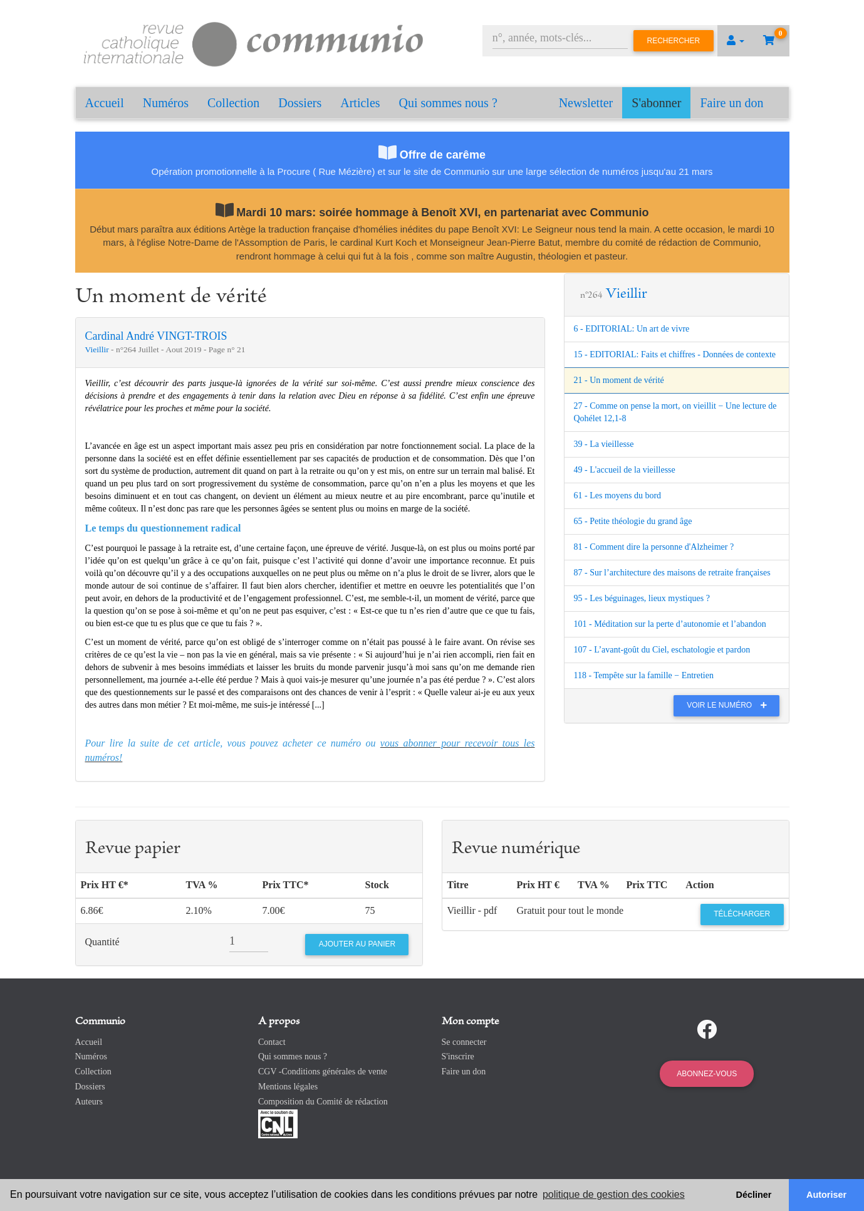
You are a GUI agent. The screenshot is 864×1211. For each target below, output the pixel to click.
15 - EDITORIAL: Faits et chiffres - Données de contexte (675, 354)
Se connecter (464, 1042)
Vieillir (98, 349)
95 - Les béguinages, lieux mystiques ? (642, 598)
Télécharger (742, 914)
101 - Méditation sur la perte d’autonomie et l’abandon (670, 624)
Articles (360, 103)
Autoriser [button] (826, 1195)
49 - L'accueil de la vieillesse (624, 469)
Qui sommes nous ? (448, 103)
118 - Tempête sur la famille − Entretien (644, 675)
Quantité (102, 941)
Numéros (166, 103)
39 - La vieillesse (604, 444)
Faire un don (731, 103)
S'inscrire (458, 1056)
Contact (272, 1042)
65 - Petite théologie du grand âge (633, 521)
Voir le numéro (730, 705)
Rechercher (673, 40)
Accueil (104, 103)
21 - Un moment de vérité (619, 380)
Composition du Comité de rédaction (323, 1101)
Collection (233, 103)
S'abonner (656, 103)
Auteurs (89, 1101)
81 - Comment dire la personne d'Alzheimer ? (654, 547)
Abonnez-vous (707, 1073)
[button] (735, 40)
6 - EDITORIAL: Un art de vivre (632, 328)
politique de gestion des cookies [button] (614, 1194)
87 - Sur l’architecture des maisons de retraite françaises (672, 572)
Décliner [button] (754, 1195)
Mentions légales (288, 1086)
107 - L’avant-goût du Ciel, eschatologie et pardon (662, 649)
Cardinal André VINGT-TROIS (156, 336)
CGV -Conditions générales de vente (322, 1071)
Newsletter (586, 103)
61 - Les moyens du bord (618, 495)
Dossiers (299, 103)
